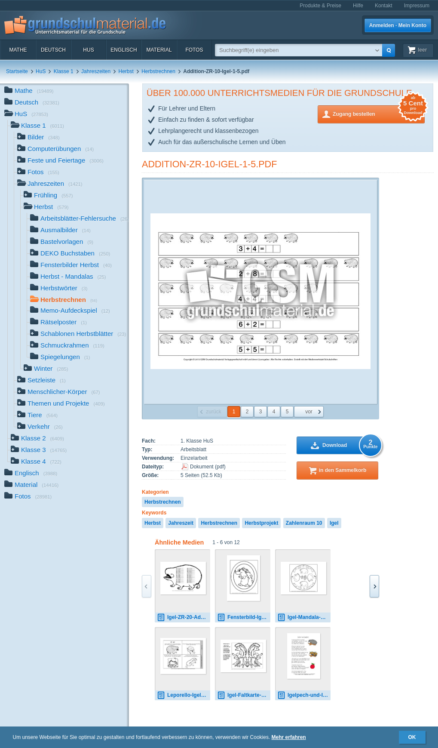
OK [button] (412, 737)
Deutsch (53, 50)
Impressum (416, 6)
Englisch (123, 50)
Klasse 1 (64, 71)
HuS (88, 50)
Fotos (194, 50)
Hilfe (358, 6)
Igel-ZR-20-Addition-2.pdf (183, 617)
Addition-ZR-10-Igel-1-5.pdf (209, 164)
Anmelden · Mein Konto (397, 25)
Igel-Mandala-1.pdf (304, 617)
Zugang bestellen (379, 113)
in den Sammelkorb (343, 470)
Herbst (126, 71)
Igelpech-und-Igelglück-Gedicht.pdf (304, 695)
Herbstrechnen (158, 71)
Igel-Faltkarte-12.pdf (243, 695)
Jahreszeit (180, 523)
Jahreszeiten (95, 71)
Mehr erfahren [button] (289, 737)
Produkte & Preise (320, 6)
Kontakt (383, 6)
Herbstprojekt (261, 523)
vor (308, 412)
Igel (334, 523)
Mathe (18, 50)
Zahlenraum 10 (304, 523)
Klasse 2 (37, 439)
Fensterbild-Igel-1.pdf (243, 617)
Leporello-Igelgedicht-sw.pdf (183, 695)
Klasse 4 (36, 462)
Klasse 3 (39, 450)
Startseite (17, 71)
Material (159, 50)
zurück (213, 412)
